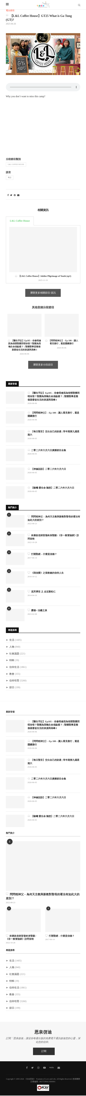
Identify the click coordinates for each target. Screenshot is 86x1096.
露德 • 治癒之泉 (38, 610)
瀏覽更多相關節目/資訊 (43, 293)
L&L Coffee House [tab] (20, 221)
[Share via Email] (18, 195)
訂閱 (43, 1052)
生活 (11, 640)
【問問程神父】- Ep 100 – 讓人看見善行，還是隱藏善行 (54, 415)
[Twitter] (32, 1068)
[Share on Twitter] (11, 195)
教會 (11, 674)
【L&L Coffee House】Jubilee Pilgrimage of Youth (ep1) (43, 276)
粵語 (9, 178)
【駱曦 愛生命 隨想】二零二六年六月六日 (52, 488)
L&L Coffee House (16, 164)
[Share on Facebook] (8, 195)
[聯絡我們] (58, 1068)
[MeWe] (51, 1069)
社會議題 (14, 654)
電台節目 (10, 10)
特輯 (11, 661)
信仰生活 (14, 667)
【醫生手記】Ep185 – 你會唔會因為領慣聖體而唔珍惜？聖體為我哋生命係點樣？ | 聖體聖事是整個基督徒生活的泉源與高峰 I (54, 396)
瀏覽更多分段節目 (43, 364)
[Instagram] (38, 1068)
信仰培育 (14, 681)
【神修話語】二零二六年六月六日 (48, 469)
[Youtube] (44, 1068)
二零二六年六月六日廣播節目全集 (48, 450)
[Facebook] (27, 1068)
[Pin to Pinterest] (15, 195)
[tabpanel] (43, 254)
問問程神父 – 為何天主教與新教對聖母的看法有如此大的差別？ (53, 519)
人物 (11, 647)
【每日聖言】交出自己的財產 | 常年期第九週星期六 (54, 433)
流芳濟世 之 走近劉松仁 (42, 592)
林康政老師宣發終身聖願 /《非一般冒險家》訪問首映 (54, 537)
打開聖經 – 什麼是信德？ (43, 554)
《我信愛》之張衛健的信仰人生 (47, 573)
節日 (11, 687)
